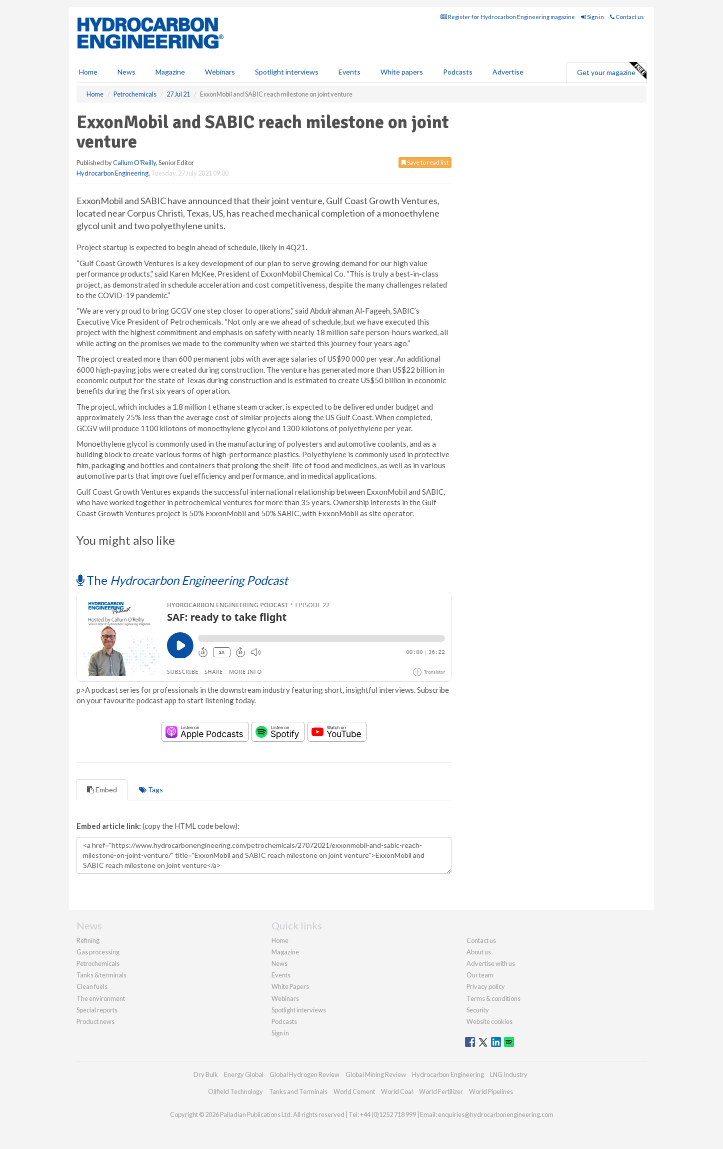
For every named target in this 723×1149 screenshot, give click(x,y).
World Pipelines (491, 1091)
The (182, 580)
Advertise (508, 72)
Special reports (97, 1010)
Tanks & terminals (101, 975)
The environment (100, 998)
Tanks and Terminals (298, 1091)
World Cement (354, 1091)
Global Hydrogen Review (305, 1074)
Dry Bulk (206, 1074)
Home (88, 72)
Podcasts (457, 72)
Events (349, 72)
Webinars (220, 72)
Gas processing (98, 952)
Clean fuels (92, 986)
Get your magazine (611, 71)
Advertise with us (490, 963)
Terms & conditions (493, 998)
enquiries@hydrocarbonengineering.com (496, 1114)
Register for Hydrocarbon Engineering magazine (507, 17)
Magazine (170, 72)
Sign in (592, 17)
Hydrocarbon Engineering (112, 173)
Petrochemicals (98, 963)
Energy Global (244, 1074)
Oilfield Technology (235, 1091)
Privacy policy (485, 986)
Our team (480, 975)
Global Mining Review (376, 1074)
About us (478, 952)
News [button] (127, 72)
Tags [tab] (151, 789)
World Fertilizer (441, 1091)
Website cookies (489, 1021)
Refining (88, 940)
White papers (401, 72)
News (280, 963)
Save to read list (425, 162)
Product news (95, 1021)
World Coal (397, 1091)
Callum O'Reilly (134, 163)
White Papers (290, 986)
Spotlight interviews (286, 72)
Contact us (627, 17)
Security (477, 1010)
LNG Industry (509, 1074)
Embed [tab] (102, 789)
